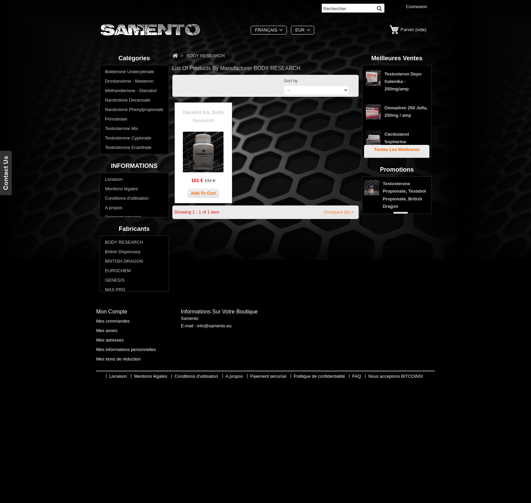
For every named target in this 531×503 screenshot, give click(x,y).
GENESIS (115, 364)
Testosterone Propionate (129, 157)
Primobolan (116, 120)
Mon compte (111, 430)
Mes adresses (110, 458)
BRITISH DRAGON (124, 345)
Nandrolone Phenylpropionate (134, 110)
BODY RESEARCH (124, 326)
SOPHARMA (117, 383)
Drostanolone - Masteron (129, 82)
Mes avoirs (107, 449)
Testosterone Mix (121, 129)
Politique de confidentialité (130, 283)
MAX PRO (115, 373)
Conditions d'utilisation (127, 254)
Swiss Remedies (121, 392)
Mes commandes (113, 439)
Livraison (114, 235)
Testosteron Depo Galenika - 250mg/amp (403, 83)
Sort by (291, 80)
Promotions (397, 227)
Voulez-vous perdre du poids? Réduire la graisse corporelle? (134, 198)
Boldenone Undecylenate (129, 72)
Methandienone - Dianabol (131, 91)
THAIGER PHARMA (125, 402)
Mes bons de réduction (118, 477)
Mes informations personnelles (126, 468)
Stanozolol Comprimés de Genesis (399, 170)
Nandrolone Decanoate (127, 101)
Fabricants (134, 312)
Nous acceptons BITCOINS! (395, 498)
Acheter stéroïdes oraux (128, 186)
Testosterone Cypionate (128, 138)
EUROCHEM (118, 354)
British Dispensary (123, 335)
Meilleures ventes (396, 58)
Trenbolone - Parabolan (128, 167)
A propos (113, 264)
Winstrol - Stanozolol (125, 176)
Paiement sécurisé (123, 273)
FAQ (109, 292)
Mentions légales (121, 245)
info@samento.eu (214, 446)
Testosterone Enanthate (128, 148)
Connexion (416, 6)
